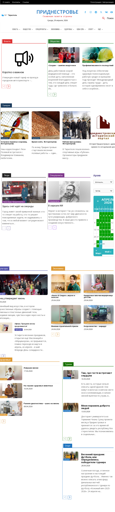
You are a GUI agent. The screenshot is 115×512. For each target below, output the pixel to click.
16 (103, 229)
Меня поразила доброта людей (95, 407)
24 (106, 236)
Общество (55, 41)
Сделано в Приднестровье (96, 292)
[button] (107, 18)
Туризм (68, 364)
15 (100, 229)
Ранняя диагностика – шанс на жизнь (41, 403)
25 (109, 236)
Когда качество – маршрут (95, 326)
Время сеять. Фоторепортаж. (44, 142)
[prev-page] (4, 86)
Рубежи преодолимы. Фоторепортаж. (72, 143)
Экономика (58, 268)
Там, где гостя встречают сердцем (96, 374)
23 (103, 236)
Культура (18, 330)
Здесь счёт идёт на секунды (18, 206)
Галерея (6, 105)
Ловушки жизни (31, 368)
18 (109, 229)
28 (98, 243)
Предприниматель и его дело (65, 292)
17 (106, 229)
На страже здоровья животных (38, 386)
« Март (98, 252)
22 (100, 236)
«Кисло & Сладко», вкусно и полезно (63, 296)
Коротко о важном (13, 72)
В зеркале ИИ (55, 205)
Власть (7, 41)
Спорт (67, 446)
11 (109, 222)
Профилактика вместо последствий (97, 66)
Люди (6, 175)
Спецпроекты (56, 175)
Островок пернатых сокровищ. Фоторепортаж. (14, 143)
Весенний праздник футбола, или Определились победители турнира (93, 458)
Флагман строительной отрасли (64, 326)
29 (100, 243)
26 (112, 236)
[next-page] (8, 86)
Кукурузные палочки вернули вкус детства (98, 296)
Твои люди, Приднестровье (13, 202)
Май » (108, 251)
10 (106, 222)
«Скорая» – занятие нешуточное (62, 66)
